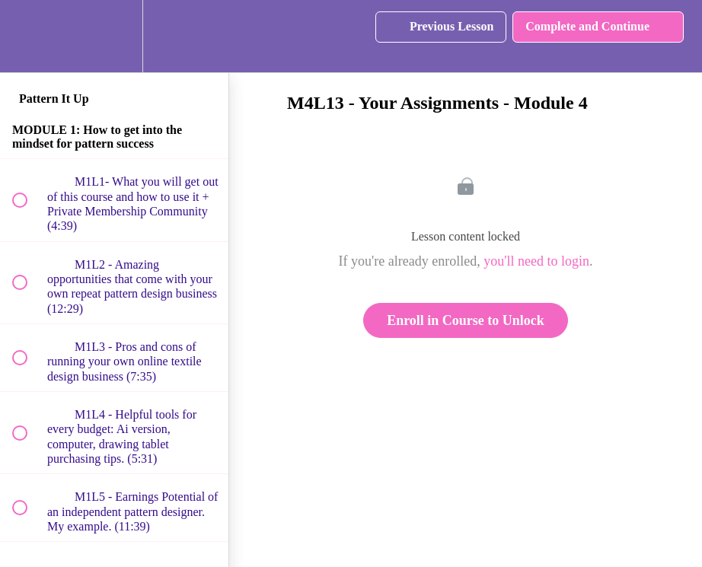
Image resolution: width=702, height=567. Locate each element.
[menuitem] (114, 36)
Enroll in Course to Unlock (465, 320)
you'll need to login (536, 261)
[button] (28, 36)
